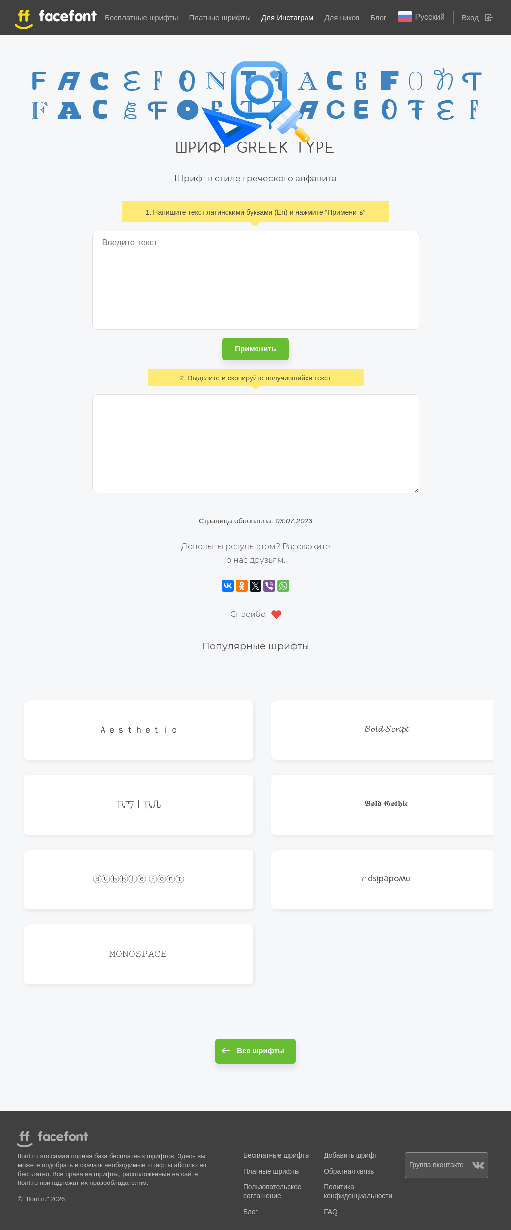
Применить (255, 348)
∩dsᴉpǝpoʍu (385, 879)
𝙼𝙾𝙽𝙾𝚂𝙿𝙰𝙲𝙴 (138, 953)
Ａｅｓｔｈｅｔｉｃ (139, 729)
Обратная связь (349, 1171)
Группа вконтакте (446, 1165)
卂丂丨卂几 (138, 804)
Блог (378, 17)
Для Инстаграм (287, 17)
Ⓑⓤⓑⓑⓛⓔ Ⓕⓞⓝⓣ (138, 879)
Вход (470, 17)
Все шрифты (252, 1050)
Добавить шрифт (350, 1155)
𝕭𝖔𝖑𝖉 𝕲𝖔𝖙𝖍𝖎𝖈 (386, 804)
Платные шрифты (220, 17)
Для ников (341, 17)
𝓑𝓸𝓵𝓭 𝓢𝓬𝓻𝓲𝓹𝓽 (386, 729)
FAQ (330, 1212)
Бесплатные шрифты (141, 17)
